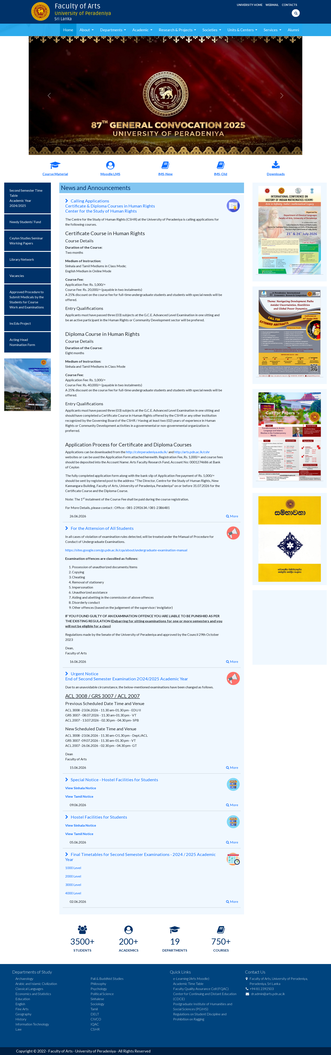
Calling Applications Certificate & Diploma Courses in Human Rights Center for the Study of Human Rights (110, 205)
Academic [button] (140, 29)
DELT (95, 1014)
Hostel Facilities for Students (96, 816)
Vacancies (16, 276)
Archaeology (24, 978)
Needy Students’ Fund (25, 222)
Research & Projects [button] (176, 29)
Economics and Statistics (33, 994)
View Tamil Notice (79, 796)
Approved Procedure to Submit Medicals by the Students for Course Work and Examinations (26, 299)
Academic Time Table (188, 984)
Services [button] (271, 29)
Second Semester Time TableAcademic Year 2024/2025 (25, 197)
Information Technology (32, 1024)
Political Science (102, 994)
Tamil (94, 1009)
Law (18, 1029)
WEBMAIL (272, 5)
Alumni (293, 29)
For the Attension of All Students (99, 528)
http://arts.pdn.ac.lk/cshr (192, 452)
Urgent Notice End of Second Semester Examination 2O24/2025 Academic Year (126, 676)
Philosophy (98, 984)
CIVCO (96, 1019)
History (20, 1019)
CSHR (95, 1029)
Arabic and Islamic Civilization (36, 984)
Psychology (99, 989)
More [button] (232, 516)
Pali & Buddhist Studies (107, 978)
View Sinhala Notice (80, 788)
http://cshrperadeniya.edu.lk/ (147, 452)
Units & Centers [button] (241, 29)
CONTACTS (289, 5)
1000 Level (73, 868)
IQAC (95, 1024)
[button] (49, 95)
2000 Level (73, 876)
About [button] (85, 29)
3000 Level (73, 885)
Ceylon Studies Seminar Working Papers (26, 240)
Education (22, 999)
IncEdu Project (20, 323)
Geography (23, 1014)
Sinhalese (97, 999)
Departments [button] (111, 29)
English (20, 1004)
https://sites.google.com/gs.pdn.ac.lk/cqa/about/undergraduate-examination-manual (126, 550)
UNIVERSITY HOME (249, 5)
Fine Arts (21, 1009)
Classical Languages (29, 989)
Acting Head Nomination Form (22, 342)
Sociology (97, 1004)
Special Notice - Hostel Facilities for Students (111, 779)
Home (68, 29)
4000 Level (73, 893)
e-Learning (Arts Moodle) (191, 978)
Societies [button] (210, 29)
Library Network (21, 259)
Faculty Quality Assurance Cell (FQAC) (201, 989)
